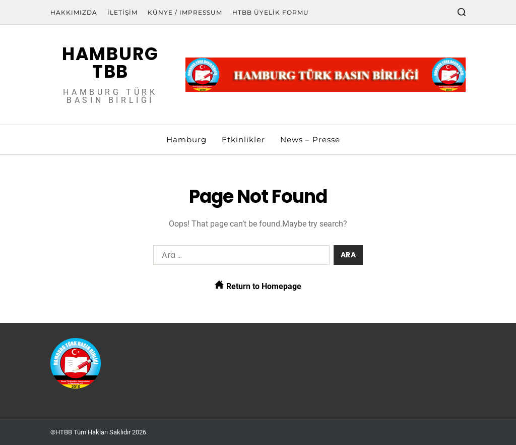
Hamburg (186, 139)
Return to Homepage (258, 285)
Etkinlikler (243, 139)
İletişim (122, 12)
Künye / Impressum (185, 12)
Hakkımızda (73, 12)
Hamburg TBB (110, 62)
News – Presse (310, 139)
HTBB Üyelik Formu (270, 12)
